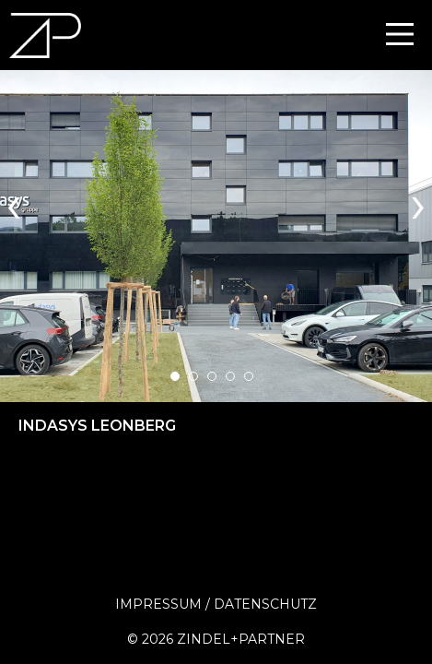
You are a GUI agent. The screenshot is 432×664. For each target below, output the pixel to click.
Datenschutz (265, 604)
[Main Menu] (400, 34)
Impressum (158, 604)
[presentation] (14, 202)
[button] (175, 376)
